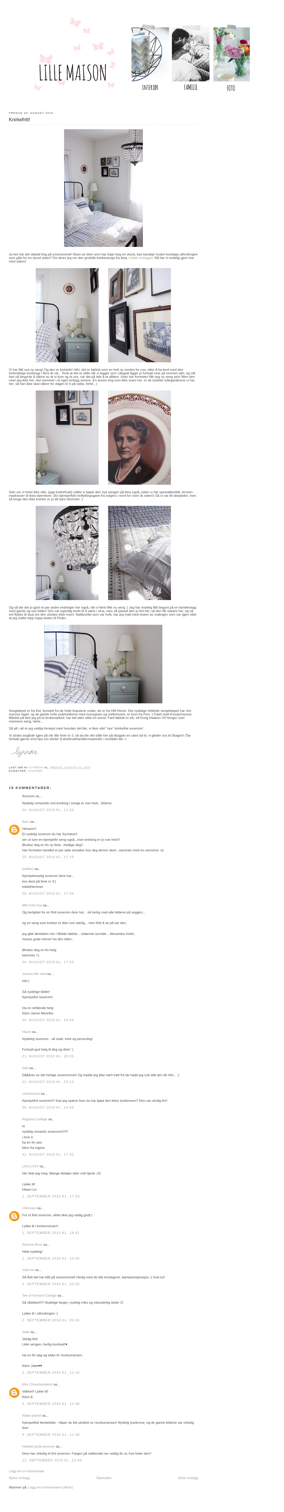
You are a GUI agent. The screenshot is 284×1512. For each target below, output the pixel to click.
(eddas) (28, 868)
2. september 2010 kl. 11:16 (51, 1372)
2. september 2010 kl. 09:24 (51, 1320)
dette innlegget (141, 258)
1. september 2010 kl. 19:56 (51, 1258)
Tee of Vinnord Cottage (39, 1295)
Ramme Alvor (32, 1244)
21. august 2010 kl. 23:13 (48, 1082)
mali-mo (28, 1270)
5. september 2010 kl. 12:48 (51, 1403)
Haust (26, 1032)
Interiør (35, 771)
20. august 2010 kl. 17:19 (48, 857)
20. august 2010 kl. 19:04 (48, 1020)
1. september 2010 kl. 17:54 (51, 1196)
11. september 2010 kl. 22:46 (52, 1460)
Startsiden (104, 1478)
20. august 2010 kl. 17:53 (48, 962)
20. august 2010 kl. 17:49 (48, 893)
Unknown (29, 1208)
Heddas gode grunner (38, 1446)
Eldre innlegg (188, 1478)
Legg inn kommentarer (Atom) (50, 1487)
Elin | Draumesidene (37, 1384)
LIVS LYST (30, 1166)
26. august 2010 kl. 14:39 (48, 1107)
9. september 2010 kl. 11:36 (51, 1434)
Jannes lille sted (34, 974)
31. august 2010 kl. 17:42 (48, 1154)
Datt (25, 1068)
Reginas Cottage (34, 1119)
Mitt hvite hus (32, 905)
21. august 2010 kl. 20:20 (48, 1056)
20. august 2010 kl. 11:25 (48, 810)
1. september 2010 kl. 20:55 (51, 1284)
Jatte (26, 1332)
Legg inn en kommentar (26, 1471)
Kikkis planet (31, 1415)
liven (25, 821)
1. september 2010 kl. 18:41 (51, 1232)
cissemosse (31, 1093)
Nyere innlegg (19, 1478)
